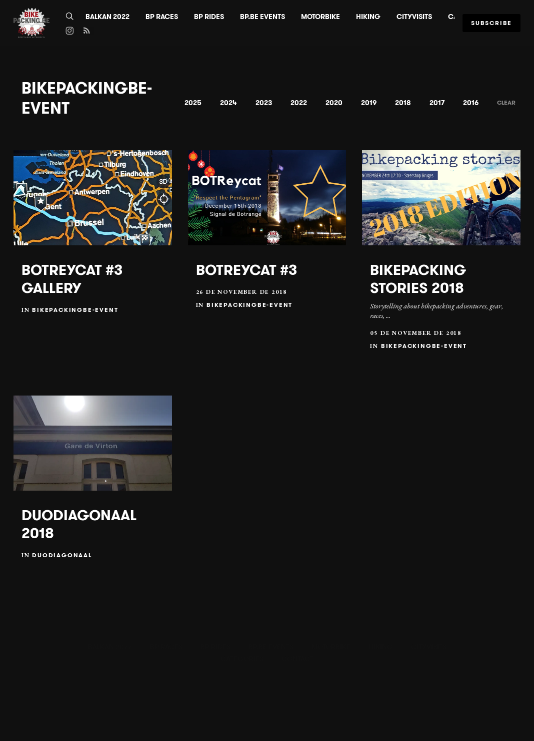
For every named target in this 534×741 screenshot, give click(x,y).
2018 (403, 103)
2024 (228, 103)
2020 (334, 103)
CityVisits (414, 17)
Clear (506, 102)
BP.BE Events (262, 17)
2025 (193, 103)
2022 (298, 103)
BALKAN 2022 (108, 17)
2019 (368, 103)
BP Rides (209, 17)
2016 (470, 103)
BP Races (162, 17)
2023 (264, 103)
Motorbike (320, 17)
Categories (242, 659)
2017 (437, 103)
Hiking (368, 17)
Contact (298, 659)
